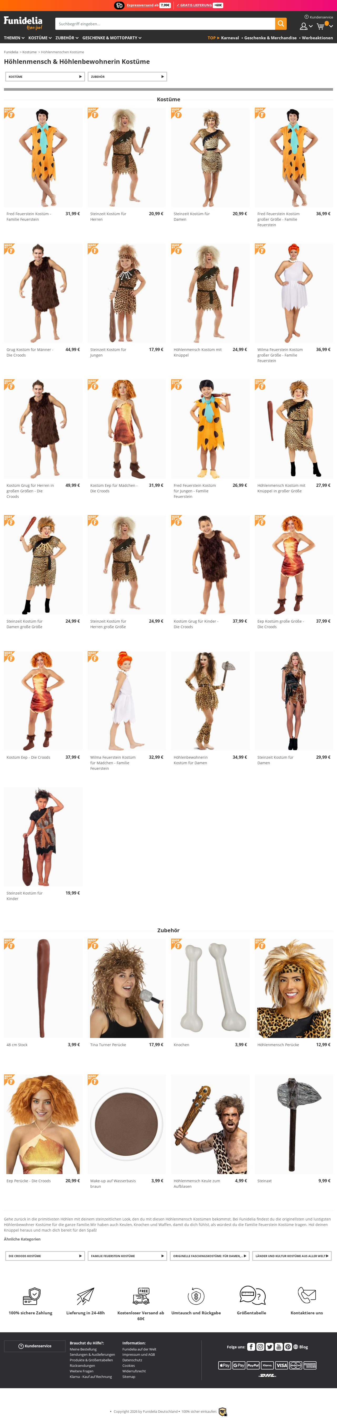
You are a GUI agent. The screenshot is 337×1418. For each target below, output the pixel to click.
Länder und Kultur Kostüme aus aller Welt (290, 1256)
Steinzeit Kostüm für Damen (192, 216)
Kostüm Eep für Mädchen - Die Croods (114, 488)
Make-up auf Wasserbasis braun (113, 1183)
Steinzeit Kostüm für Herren (108, 216)
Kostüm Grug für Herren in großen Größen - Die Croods (30, 491)
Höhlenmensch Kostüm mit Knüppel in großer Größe (281, 488)
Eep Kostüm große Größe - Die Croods (280, 624)
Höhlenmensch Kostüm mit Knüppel (198, 352)
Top (212, 37)
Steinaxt (264, 1180)
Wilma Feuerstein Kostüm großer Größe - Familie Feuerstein (280, 355)
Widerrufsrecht (134, 1371)
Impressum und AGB (138, 1354)
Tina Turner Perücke (108, 1044)
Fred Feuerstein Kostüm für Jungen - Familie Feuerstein (195, 491)
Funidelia (11, 52)
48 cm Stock (17, 1044)
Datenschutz (132, 1360)
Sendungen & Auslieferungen (92, 1354)
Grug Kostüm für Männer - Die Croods (30, 352)
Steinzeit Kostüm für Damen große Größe (25, 624)
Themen (12, 37)
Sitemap (128, 1376)
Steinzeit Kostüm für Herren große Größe (108, 624)
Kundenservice (34, 1346)
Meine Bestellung (83, 1349)
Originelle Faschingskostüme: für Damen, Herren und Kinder (211, 1256)
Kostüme (37, 37)
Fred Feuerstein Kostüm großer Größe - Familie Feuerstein (278, 219)
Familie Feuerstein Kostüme (113, 1256)
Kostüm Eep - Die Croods (28, 757)
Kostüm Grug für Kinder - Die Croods (196, 624)
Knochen (181, 1044)
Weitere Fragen (81, 1371)
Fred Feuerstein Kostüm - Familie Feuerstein (29, 216)
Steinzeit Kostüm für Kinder (25, 896)
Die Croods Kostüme (25, 1256)
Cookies (128, 1365)
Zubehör (65, 37)
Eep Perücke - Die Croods (29, 1180)
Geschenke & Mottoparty (109, 37)
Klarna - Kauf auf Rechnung (91, 1376)
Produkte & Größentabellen (91, 1360)
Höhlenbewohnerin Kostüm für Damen (191, 760)
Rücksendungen (82, 1365)
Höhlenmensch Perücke (278, 1044)
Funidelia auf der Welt (139, 1349)
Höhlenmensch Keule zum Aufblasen (197, 1183)
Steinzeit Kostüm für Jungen (108, 352)
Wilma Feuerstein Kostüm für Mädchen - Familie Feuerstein (113, 763)
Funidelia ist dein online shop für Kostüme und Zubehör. (23, 23)
